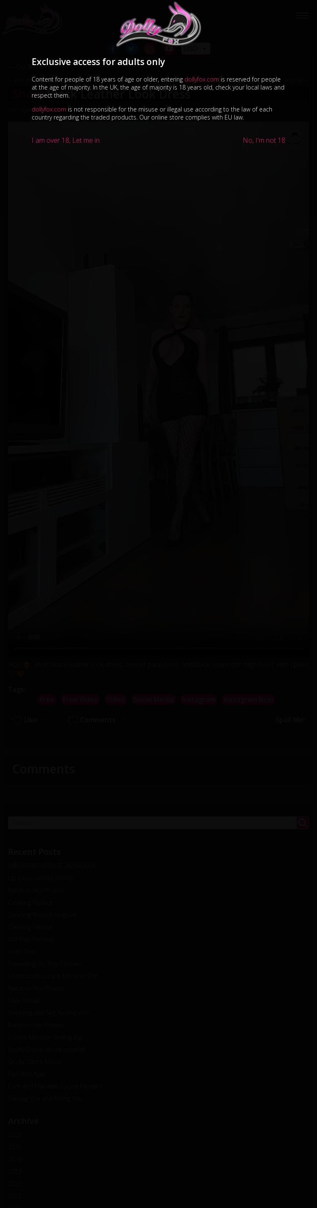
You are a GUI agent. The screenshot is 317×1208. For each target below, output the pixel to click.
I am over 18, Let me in (66, 140)
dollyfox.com (201, 79)
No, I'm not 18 (264, 140)
